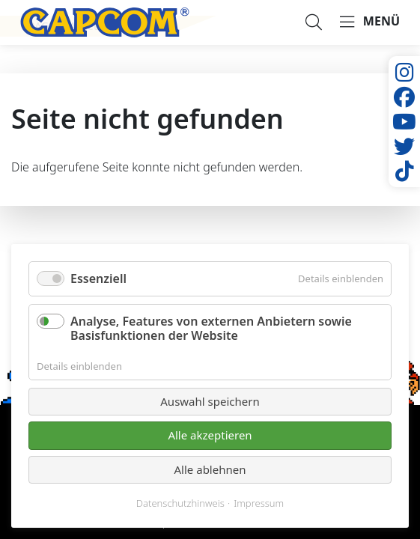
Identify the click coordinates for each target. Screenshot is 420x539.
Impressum (259, 503)
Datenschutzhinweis (180, 503)
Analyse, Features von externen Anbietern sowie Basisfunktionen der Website (211, 328)
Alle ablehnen (210, 469)
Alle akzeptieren (210, 434)
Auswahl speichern (209, 401)
